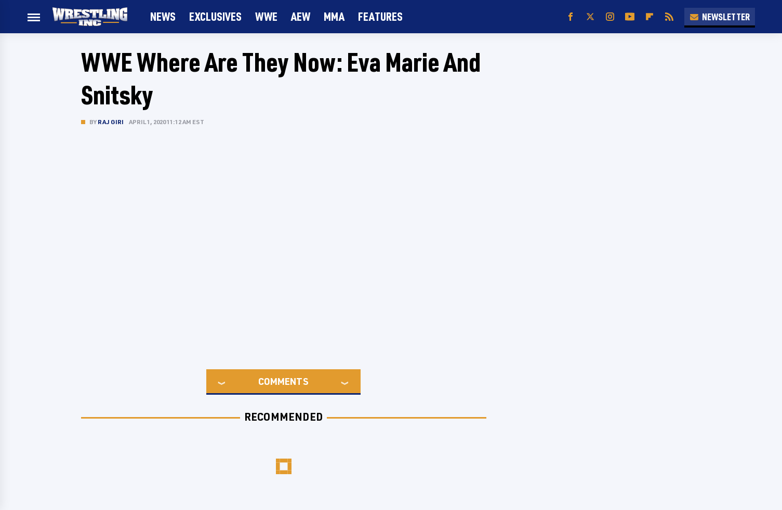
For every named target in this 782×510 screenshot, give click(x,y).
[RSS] (669, 16)
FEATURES (380, 16)
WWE (266, 16)
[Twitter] (590, 16)
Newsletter (720, 16)
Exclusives (215, 16)
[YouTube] (629, 16)
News (163, 16)
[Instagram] (610, 16)
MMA (334, 16)
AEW (300, 16)
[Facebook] (570, 16)
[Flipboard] (649, 16)
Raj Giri (111, 122)
